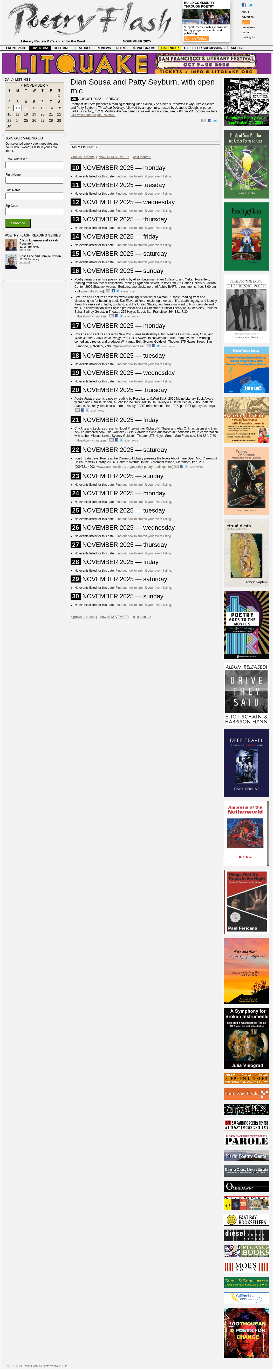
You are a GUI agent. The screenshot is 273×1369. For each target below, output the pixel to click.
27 (42, 120)
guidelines (248, 27)
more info (25, 249)
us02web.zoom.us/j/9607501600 (93, 115)
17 (18, 114)
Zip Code (11, 205)
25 (26, 120)
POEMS (121, 48)
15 (59, 108)
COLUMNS (62, 48)
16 (9, 114)
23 (9, 120)
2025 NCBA (40, 48)
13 (42, 108)
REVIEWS (104, 48)
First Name (13, 174)
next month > (142, 157)
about (245, 12)
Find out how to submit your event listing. (143, 176)
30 (9, 127)
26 (34, 120)
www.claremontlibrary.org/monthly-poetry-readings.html (135, 467)
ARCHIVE (238, 48)
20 (42, 114)
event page (128, 291)
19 (34, 114)
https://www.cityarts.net (91, 316)
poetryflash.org (92, 291)
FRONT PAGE (16, 48)
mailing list (249, 37)
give (246, 22)
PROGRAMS (144, 48)
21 (51, 114)
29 (59, 120)
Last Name (13, 190)
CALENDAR (170, 48)
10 (18, 108)
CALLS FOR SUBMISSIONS (204, 48)
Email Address (16, 159)
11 (26, 108)
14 (51, 108)
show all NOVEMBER (114, 157)
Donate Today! (196, 38)
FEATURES (83, 48)
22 (59, 114)
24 (18, 120)
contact (246, 32)
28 (51, 120)
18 (26, 114)
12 (34, 108)
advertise (248, 16)
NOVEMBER (34, 85)
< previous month (82, 157)
